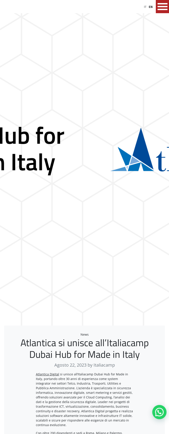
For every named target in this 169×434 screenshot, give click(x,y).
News (85, 334)
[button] (159, 413)
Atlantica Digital (47, 374)
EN (151, 6)
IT (145, 6)
